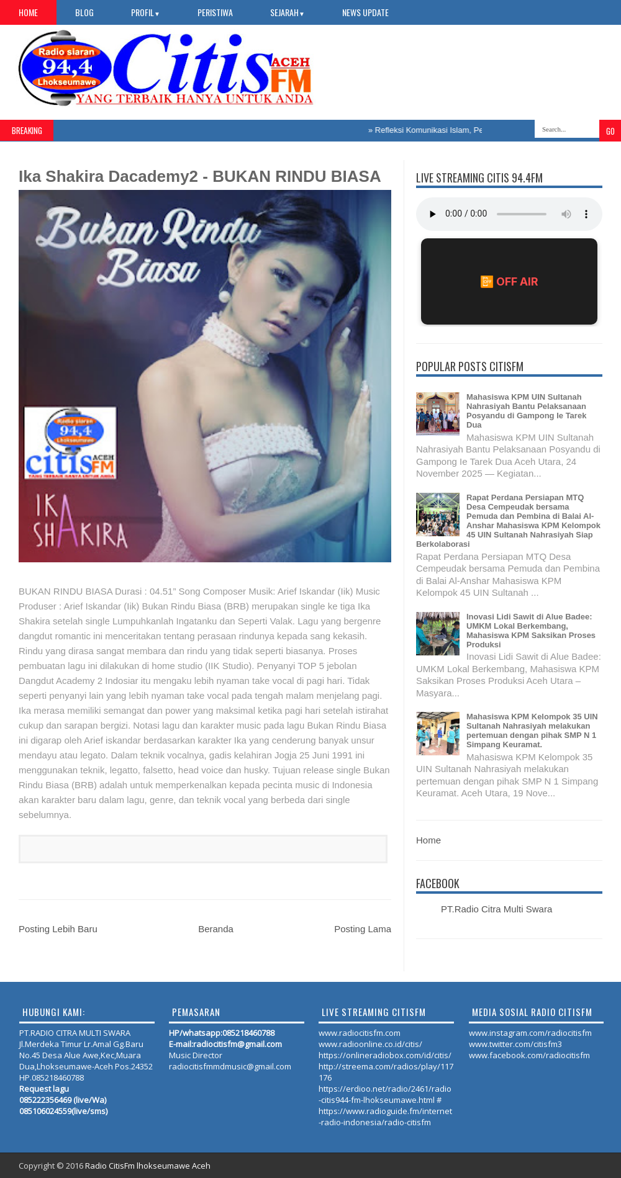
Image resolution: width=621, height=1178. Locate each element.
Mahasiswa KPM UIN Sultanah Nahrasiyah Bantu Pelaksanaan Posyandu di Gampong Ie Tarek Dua (526, 410)
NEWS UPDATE (365, 12)
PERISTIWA (215, 12)
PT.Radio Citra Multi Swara (496, 909)
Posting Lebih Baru (58, 929)
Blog (84, 12)
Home (28, 12)
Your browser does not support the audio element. (509, 214)
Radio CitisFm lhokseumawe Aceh (148, 1165)
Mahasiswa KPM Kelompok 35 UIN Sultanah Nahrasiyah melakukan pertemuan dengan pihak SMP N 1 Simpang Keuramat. (532, 730)
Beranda (215, 929)
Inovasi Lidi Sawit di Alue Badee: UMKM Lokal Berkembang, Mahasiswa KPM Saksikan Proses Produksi (531, 630)
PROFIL (145, 12)
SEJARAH (287, 12)
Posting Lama (362, 929)
